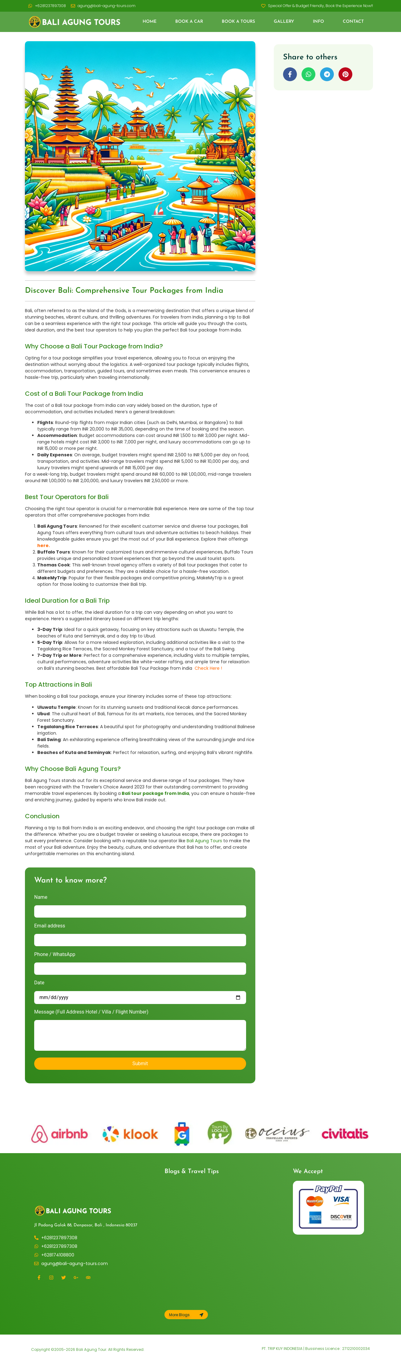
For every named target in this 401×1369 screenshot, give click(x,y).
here (43, 545)
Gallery (284, 21)
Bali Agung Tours (204, 841)
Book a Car (189, 21)
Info (318, 21)
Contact (353, 21)
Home (149, 21)
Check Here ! (208, 668)
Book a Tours (238, 21)
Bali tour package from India (155, 793)
